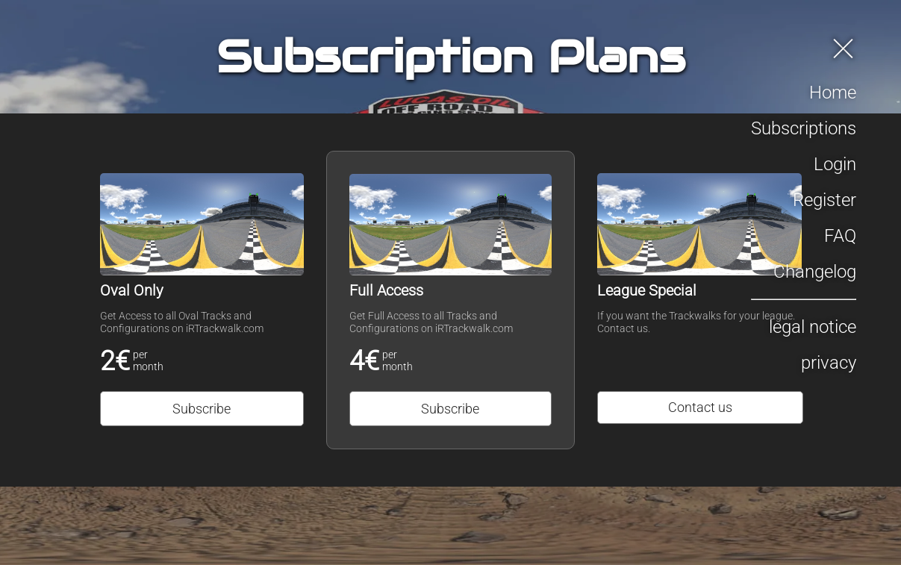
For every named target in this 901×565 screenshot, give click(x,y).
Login (835, 164)
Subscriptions (803, 128)
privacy (828, 362)
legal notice (812, 326)
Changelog (814, 271)
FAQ (840, 235)
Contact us (700, 407)
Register (824, 200)
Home (832, 92)
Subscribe (201, 408)
